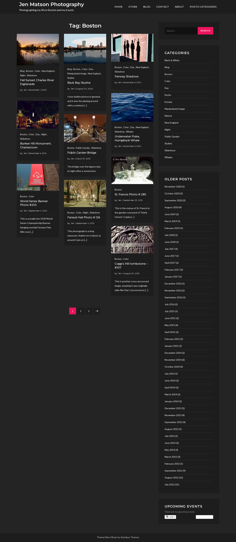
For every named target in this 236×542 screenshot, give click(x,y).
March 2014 (171, 394)
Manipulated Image (76, 73)
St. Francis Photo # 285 (130, 194)
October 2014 (172, 366)
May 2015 (170, 325)
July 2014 (170, 373)
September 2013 (173, 422)
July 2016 (170, 304)
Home (118, 6)
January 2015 (172, 345)
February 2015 (172, 339)
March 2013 (171, 456)
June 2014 (170, 380)
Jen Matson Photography (51, 4)
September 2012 (173, 470)
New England (48, 71)
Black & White (172, 60)
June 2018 (170, 241)
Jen (25, 90)
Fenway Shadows (127, 76)
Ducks (168, 94)
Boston (29, 71)
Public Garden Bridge (81, 152)
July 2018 (170, 235)
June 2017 (170, 255)
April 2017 (170, 262)
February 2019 (172, 228)
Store (132, 6)
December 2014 (173, 352)
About (179, 6)
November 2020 (173, 186)
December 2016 (173, 283)
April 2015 (170, 332)
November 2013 (173, 415)
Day (91, 69)
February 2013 (172, 463)
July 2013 (170, 436)
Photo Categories (203, 6)
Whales (129, 131)
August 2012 (171, 477)
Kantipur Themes (130, 537)
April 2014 (170, 387)
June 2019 (170, 214)
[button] (170, 517)
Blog (146, 6)
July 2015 (170, 311)
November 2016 (173, 290)
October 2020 (172, 193)
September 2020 (173, 200)
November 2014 (173, 359)
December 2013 (173, 408)
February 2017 (172, 269)
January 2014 (172, 401)
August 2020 (171, 207)
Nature (168, 115)
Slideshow (32, 75)
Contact (162, 6)
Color (37, 71)
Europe (168, 101)
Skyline (70, 78)
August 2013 (171, 429)
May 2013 (170, 449)
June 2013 (170, 442)
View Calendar (204, 517)
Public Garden (83, 148)
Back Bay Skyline (78, 82)
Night (22, 75)
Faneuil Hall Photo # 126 (83, 217)
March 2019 (171, 221)
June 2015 (170, 318)
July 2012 (170, 484)
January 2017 (172, 276)
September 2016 (173, 297)
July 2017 (170, 248)
